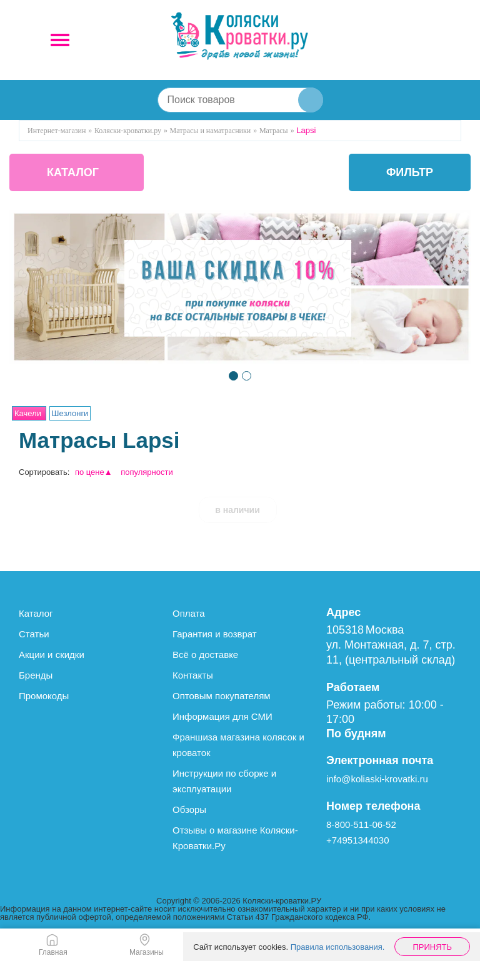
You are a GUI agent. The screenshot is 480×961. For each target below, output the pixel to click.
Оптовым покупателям (221, 695)
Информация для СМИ (222, 716)
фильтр (409, 172)
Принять (432, 947)
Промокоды (44, 695)
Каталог (36, 613)
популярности (147, 472)
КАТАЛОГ (73, 172)
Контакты (192, 675)
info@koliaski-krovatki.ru (377, 779)
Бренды (35, 675)
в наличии (237, 510)
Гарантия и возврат (214, 634)
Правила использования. (338, 947)
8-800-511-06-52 (361, 824)
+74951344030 (357, 840)
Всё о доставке (205, 654)
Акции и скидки (51, 654)
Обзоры (189, 809)
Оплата (188, 613)
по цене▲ (93, 472)
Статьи (34, 634)
